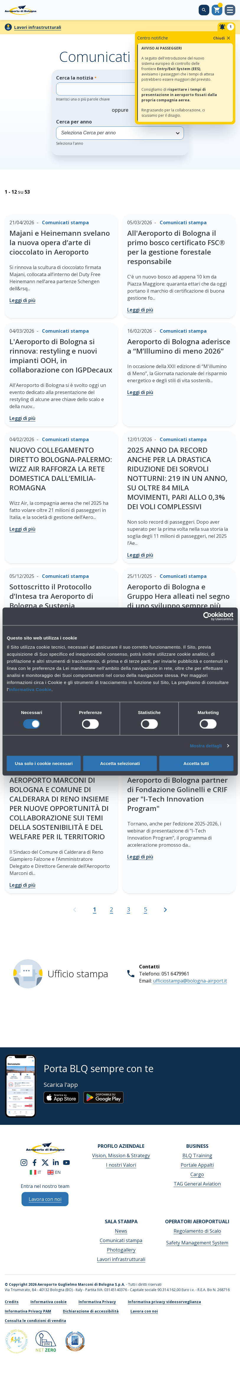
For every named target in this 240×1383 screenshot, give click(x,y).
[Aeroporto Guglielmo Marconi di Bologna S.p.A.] (20, 10)
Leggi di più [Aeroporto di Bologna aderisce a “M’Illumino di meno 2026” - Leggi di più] (140, 392)
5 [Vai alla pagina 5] (145, 909)
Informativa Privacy (97, 1301)
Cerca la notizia (111, 88)
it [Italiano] (35, 1172)
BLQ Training (197, 1155)
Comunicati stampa (121, 1240)
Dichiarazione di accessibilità (91, 1311)
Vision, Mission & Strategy (121, 1155)
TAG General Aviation (197, 1184)
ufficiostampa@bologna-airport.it (190, 981)
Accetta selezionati (120, 763)
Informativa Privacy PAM (28, 1311)
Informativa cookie (48, 1301)
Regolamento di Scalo (197, 1231)
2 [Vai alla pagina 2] (111, 909)
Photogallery (121, 1250)
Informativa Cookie (30, 689)
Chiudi (222, 38)
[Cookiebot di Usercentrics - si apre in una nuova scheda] (207, 616)
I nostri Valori (121, 1165)
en (54, 1172)
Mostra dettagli (206, 745)
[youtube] (66, 1162)
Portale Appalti (197, 1165)
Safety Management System (197, 1242)
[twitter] (45, 1162)
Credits (12, 1301)
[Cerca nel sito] (204, 10)
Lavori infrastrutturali (37, 27)
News (121, 1231)
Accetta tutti (196, 763)
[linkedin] (55, 1162)
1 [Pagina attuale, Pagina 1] (94, 909)
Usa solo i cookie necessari (44, 763)
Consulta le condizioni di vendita (35, 1320)
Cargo (197, 1174)
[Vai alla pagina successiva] (165, 912)
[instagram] (23, 1162)
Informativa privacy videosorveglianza (164, 1301)
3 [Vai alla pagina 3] (128, 909)
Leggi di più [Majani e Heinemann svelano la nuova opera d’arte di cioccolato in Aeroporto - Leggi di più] (22, 300)
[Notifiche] (226, 26)
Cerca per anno (120, 132)
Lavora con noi (144, 1311)
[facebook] (34, 1162)
